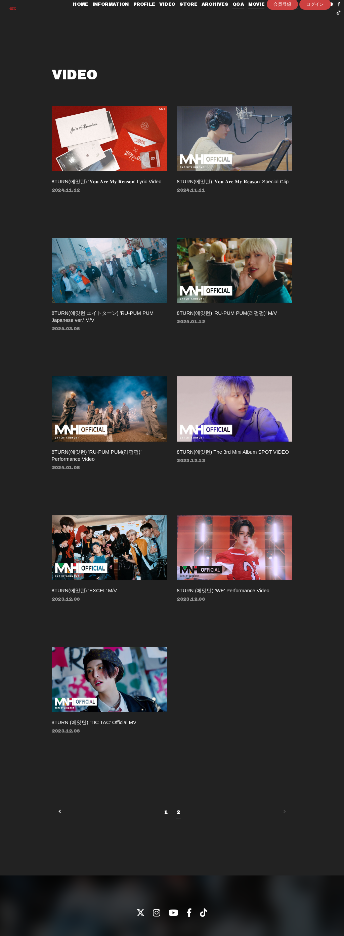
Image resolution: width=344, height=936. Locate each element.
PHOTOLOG (280, 19)
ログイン (315, 39)
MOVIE (254, 19)
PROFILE (142, 19)
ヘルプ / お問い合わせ (254, 908)
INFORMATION (108, 19)
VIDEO (164, 19)
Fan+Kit (181, 927)
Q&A (235, 19)
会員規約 (77, 908)
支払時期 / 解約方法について (176, 908)
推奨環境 (218, 908)
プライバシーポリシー (41, 908)
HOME (77, 19)
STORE (186, 19)
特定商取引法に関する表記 (117, 908)
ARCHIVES (212, 19)
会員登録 (282, 39)
